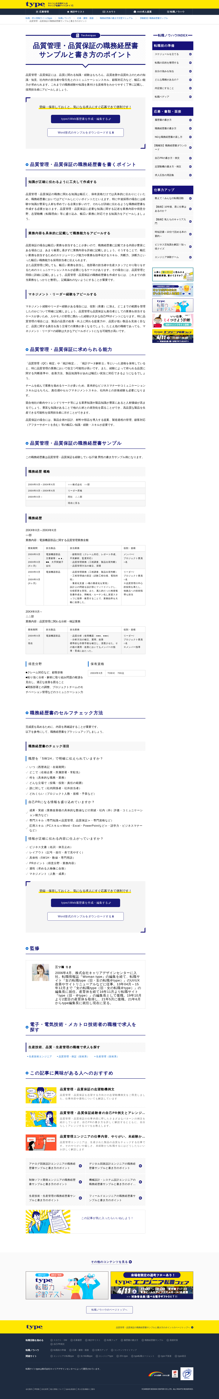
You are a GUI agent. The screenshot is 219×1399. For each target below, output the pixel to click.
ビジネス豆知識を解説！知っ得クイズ (170, 246)
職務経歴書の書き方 (165, 128)
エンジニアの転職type (64, 1356)
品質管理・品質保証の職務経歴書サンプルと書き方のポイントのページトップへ (153, 1327)
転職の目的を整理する (167, 62)
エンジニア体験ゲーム (167, 257)
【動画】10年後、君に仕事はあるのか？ (170, 208)
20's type (124, 1356)
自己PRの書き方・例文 (167, 158)
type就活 (182, 1356)
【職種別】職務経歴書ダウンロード (170, 147)
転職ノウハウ (65, 18)
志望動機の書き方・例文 (168, 166)
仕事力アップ (101, 1350)
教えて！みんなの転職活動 (169, 198)
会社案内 (29, 1389)
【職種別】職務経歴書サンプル (153, 18)
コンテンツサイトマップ (125, 1350)
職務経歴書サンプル (154, 1340)
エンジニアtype (106, 1356)
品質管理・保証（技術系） (74, 1056)
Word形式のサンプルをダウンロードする (85, 132)
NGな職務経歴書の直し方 (168, 137)
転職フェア (112, 1340)
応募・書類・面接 (85, 18)
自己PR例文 (59, 1344)
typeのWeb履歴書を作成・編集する (84, 118)
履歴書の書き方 (163, 119)
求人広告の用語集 (164, 175)
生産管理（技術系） (107, 1056)
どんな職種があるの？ (167, 79)
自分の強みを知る (164, 71)
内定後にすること (164, 88)
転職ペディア (162, 96)
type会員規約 (71, 1389)
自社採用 (44, 1389)
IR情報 (37, 1389)
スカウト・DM (60, 1340)
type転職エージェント (144, 1356)
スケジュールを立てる (167, 54)
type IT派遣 (166, 1356)
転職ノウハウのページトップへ (109, 1309)
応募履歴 (78, 1340)
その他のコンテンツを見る (109, 1261)
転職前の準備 (60, 1350)
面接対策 (174, 1340)
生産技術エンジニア (40, 1056)
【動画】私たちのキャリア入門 (170, 221)
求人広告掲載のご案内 (86, 1389)
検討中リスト (94, 1340)
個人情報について (57, 1389)
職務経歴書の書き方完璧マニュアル (116, 18)
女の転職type (86, 1356)
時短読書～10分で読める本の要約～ (170, 233)
